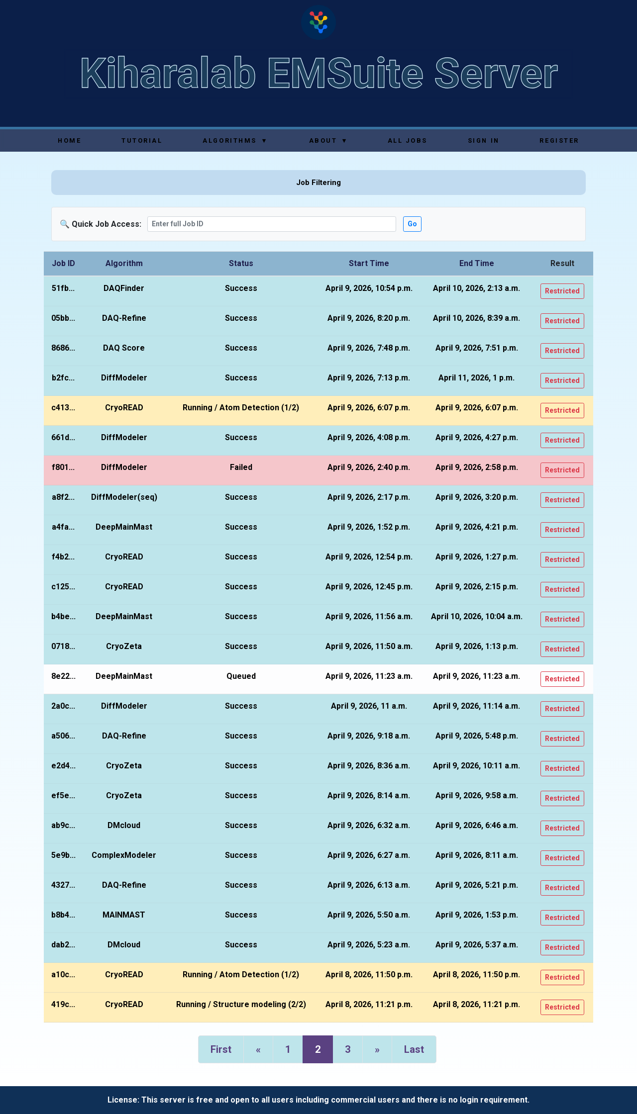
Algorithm (124, 263)
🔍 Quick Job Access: (100, 224)
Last (414, 1049)
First (221, 1049)
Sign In (484, 140)
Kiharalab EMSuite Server (319, 73)
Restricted (562, 291)
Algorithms (235, 140)
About (328, 140)
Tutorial (141, 140)
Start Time (369, 263)
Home (69, 140)
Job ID (63, 263)
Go (412, 224)
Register (559, 140)
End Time (476, 263)
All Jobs (407, 140)
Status (241, 263)
